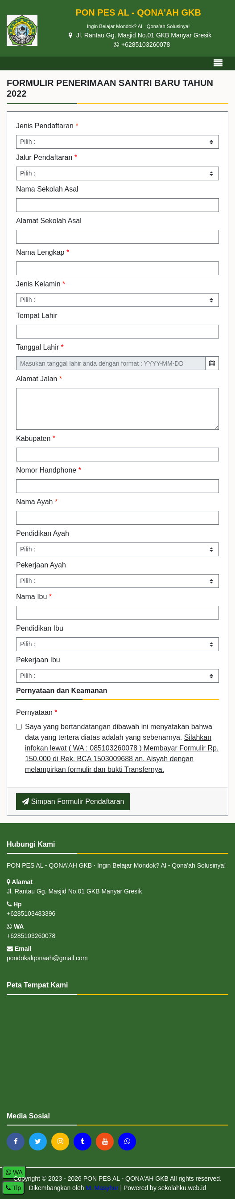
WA (15, 926)
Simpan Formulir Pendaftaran (73, 801)
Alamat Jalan (39, 379)
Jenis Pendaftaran (47, 126)
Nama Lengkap (42, 252)
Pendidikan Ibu (39, 628)
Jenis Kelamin (40, 284)
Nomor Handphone (48, 470)
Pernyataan (37, 712)
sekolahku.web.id (182, 1187)
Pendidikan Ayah (42, 533)
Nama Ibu (34, 596)
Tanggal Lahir (40, 347)
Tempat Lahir (37, 315)
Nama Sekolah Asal (47, 189)
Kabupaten (35, 438)
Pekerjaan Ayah (41, 565)
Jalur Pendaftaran (46, 157)
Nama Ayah (37, 502)
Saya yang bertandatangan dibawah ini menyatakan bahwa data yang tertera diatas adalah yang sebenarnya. (122, 748)
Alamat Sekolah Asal (49, 220)
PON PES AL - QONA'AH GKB (125, 1178)
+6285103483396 (31, 913)
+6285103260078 (142, 44)
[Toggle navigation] (218, 63)
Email (19, 948)
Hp (14, 904)
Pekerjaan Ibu (38, 660)
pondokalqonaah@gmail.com (47, 958)
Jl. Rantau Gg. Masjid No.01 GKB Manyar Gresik (140, 35)
